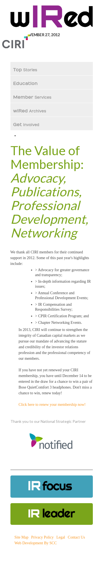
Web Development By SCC (36, 543)
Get (26, 125)
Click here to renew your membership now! (52, 405)
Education (26, 83)
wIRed (29, 111)
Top (25, 70)
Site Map (22, 537)
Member (32, 97)
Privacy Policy (42, 537)
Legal (60, 537)
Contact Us (76, 537)
